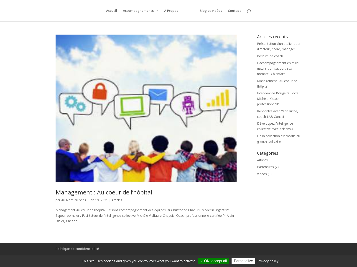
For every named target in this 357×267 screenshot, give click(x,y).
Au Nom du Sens (73, 200)
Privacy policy (268, 261)
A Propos (171, 11)
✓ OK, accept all (213, 261)
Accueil (111, 11)
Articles (117, 200)
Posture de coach (270, 56)
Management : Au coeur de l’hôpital (104, 192)
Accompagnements (138, 11)
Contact (234, 11)
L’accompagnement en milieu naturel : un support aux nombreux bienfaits (278, 68)
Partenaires (265, 167)
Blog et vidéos (211, 11)
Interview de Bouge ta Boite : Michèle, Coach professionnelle (278, 98)
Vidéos (262, 174)
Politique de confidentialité (77, 249)
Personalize (243, 261)
